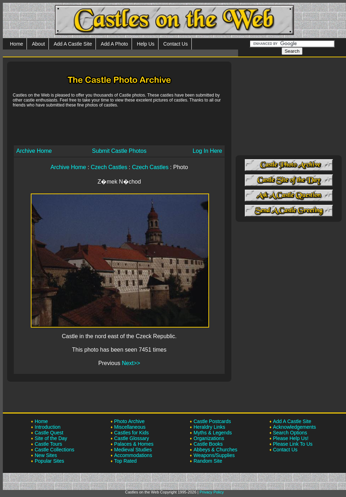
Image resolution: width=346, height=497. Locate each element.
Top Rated (125, 461)
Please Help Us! (290, 438)
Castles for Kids (131, 432)
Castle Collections (54, 449)
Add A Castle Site (73, 44)
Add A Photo (114, 44)
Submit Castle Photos (119, 151)
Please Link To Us (293, 444)
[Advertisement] (119, 126)
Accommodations (133, 455)
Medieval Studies (133, 449)
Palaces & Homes (134, 444)
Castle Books (208, 444)
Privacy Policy (212, 492)
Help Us (146, 44)
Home (16, 44)
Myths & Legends (213, 432)
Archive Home (34, 151)
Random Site (208, 461)
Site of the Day (51, 438)
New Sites (46, 455)
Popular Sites (49, 461)
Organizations (209, 438)
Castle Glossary (131, 438)
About (38, 44)
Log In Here (207, 151)
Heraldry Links (209, 427)
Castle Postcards (212, 421)
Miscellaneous (130, 427)
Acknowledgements (294, 427)
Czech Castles (109, 167)
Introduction (47, 427)
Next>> (131, 363)
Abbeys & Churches (215, 449)
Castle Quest (49, 432)
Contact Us (175, 44)
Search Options (290, 432)
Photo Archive (129, 421)
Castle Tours (48, 444)
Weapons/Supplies (214, 455)
